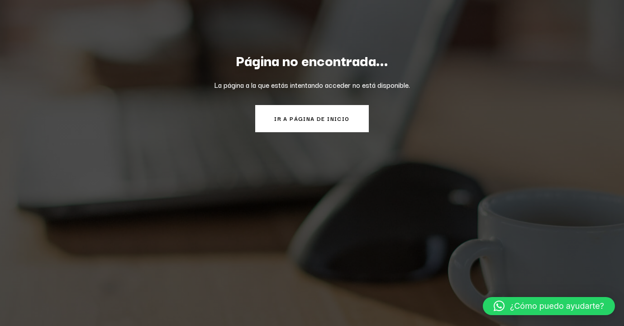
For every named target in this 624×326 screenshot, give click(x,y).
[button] (549, 306)
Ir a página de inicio (311, 118)
